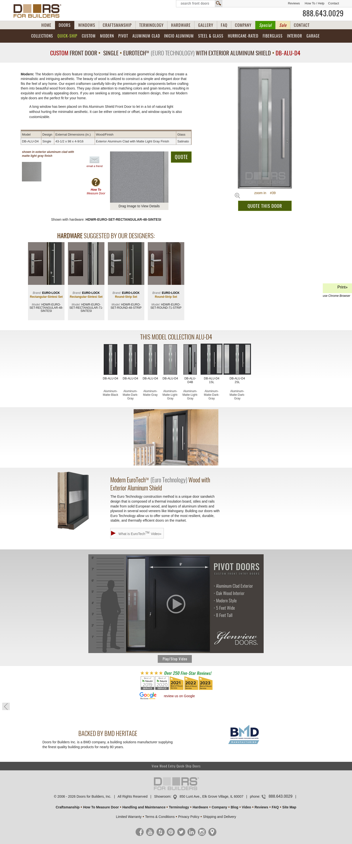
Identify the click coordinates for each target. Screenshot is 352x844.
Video (246, 807)
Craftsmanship (68, 807)
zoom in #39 (265, 193)
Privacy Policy (188, 817)
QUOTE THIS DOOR (265, 206)
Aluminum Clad (146, 36)
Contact (333, 3)
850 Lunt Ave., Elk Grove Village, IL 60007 (211, 796)
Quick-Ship (67, 36)
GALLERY (205, 25)
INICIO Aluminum (179, 36)
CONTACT (302, 25)
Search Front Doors (199, 3)
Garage (313, 36)
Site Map (289, 807)
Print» (337, 289)
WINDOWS (86, 25)
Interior (294, 36)
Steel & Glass (210, 36)
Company (219, 807)
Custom (89, 36)
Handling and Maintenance (144, 807)
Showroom (162, 796)
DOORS (65, 25)
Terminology (179, 807)
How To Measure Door (101, 807)
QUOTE (181, 157)
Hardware (200, 807)
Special (265, 25)
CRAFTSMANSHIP (117, 25)
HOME (46, 25)
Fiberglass (273, 36)
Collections (42, 36)
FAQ (224, 25)
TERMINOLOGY (151, 25)
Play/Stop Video (175, 658)
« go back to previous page (6, 706)
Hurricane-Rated (243, 36)
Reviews (294, 3)
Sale (283, 25)
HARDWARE (181, 25)
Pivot (123, 36)
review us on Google (179, 696)
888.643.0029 (323, 13)
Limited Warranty (128, 817)
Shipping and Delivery (219, 817)
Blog (234, 807)
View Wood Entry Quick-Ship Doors (176, 766)
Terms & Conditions (160, 817)
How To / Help (314, 3)
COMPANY (243, 25)
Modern (107, 36)
